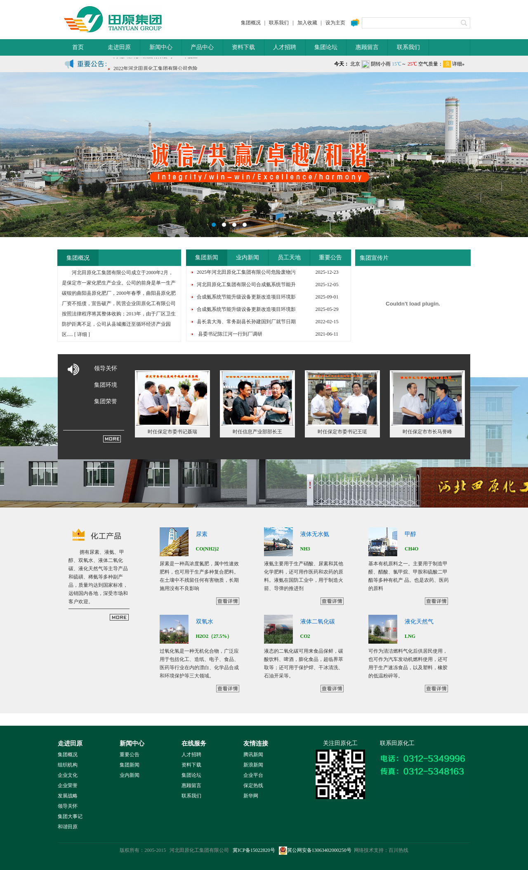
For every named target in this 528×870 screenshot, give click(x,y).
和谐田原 (68, 827)
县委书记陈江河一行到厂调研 (229, 334)
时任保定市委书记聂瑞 (172, 432)
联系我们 (279, 23)
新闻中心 (160, 47)
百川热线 (398, 850)
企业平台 (253, 775)
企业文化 (68, 775)
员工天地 (289, 257)
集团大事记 (70, 816)
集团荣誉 (105, 401)
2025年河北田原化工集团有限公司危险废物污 (246, 272)
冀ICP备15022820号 (254, 850)
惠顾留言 (367, 47)
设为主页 (335, 23)
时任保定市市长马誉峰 (427, 432)
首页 (78, 47)
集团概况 (251, 23)
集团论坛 (325, 47)
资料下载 (243, 47)
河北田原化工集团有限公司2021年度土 (155, 65)
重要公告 (330, 257)
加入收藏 (307, 23)
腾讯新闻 (253, 754)
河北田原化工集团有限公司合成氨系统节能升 (246, 284)
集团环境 (105, 385)
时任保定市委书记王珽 (342, 432)
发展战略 (68, 796)
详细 (82, 334)
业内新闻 (247, 257)
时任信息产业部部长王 (257, 432)
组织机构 (68, 765)
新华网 (250, 796)
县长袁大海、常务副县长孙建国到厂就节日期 (246, 321)
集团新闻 (206, 257)
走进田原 (119, 47)
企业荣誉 (68, 785)
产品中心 (202, 47)
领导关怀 (105, 368)
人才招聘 (284, 47)
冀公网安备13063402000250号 (315, 850)
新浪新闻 (253, 765)
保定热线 (253, 785)
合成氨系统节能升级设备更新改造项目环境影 (246, 297)
